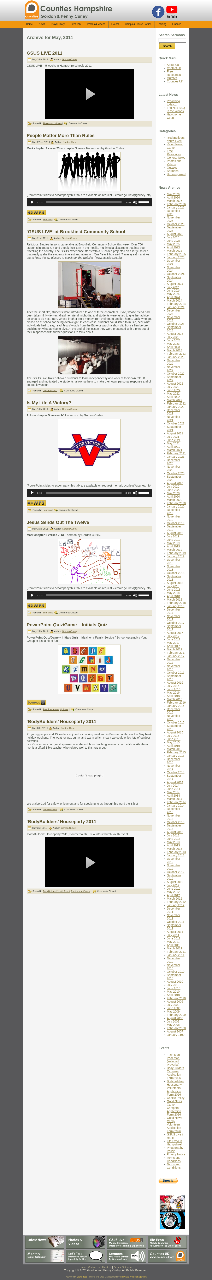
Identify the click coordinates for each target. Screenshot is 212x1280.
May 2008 (173, 1024)
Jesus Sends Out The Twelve (58, 522)
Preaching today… (173, 102)
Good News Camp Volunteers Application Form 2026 (174, 1124)
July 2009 (173, 1005)
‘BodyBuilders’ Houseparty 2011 (61, 721)
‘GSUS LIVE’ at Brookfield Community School (76, 231)
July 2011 (173, 935)
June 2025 (173, 240)
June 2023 (173, 340)
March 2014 (174, 799)
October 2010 (175, 971)
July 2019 (173, 536)
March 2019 (174, 549)
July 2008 (173, 1021)
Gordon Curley (69, 59)
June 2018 (173, 589)
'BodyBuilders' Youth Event (56, 891)
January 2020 (175, 506)
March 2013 (174, 848)
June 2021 (173, 440)
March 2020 (174, 499)
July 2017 (173, 636)
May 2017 (173, 642)
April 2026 (173, 197)
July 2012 (173, 885)
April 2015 (173, 745)
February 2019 (176, 553)
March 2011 (174, 948)
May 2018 (173, 593)
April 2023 (173, 347)
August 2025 (175, 234)
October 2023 (175, 323)
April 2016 (173, 696)
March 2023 (174, 350)
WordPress (82, 1277)
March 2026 (174, 200)
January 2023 (175, 357)
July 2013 (173, 835)
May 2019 (173, 543)
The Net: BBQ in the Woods (176, 109)
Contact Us (174, 68)
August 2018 (175, 583)
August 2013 (175, 832)
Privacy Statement (123, 1267)
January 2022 (175, 406)
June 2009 (173, 1008)
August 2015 (175, 732)
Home (83, 1267)
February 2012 (176, 902)
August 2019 (175, 533)
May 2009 (173, 1011)
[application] (89, 202)
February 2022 (176, 403)
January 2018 (175, 606)
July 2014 (173, 785)
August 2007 (175, 1031)
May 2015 (173, 742)
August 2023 (175, 333)
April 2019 (173, 546)
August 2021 (175, 433)
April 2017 (173, 646)
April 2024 (173, 297)
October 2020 (175, 473)
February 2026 (176, 204)
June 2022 (173, 390)
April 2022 (173, 396)
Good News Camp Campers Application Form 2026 (174, 1108)
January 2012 (175, 905)
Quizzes (64, 709)
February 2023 (176, 353)
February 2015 (176, 752)
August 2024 (175, 284)
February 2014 (176, 802)
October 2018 (175, 573)
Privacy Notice (176, 1154)
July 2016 (173, 686)
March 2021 (174, 450)
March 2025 (174, 250)
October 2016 (175, 672)
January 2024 (175, 307)
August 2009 (175, 1001)
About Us (173, 64)
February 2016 (176, 702)
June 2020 (173, 490)
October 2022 (175, 373)
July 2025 (173, 237)
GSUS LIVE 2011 (44, 53)
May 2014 (173, 792)
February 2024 (176, 303)
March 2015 (174, 749)
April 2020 (173, 496)
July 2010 (173, 985)
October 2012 (175, 872)
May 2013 (173, 842)
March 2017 (174, 649)
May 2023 (173, 343)
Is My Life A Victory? (49, 402)
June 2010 (173, 988)
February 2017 (176, 652)
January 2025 (175, 257)
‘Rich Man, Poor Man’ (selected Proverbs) (174, 1059)
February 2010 (176, 998)
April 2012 (173, 895)
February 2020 (176, 503)
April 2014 (173, 795)
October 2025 (175, 224)
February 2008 (176, 1028)
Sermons (47, 219)
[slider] (84, 202)
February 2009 (176, 1014)
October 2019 (175, 523)
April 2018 (173, 596)
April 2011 (173, 945)
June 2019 (173, 539)
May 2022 (173, 393)
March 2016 (174, 699)
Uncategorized (176, 174)
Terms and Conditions (174, 1159)
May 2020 (173, 493)
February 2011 (176, 951)
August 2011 (175, 931)
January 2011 (175, 955)
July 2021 (173, 436)
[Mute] (135, 202)
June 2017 (173, 639)
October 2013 (175, 822)
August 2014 (175, 782)
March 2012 (174, 898)
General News (50, 390)
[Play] (32, 202)
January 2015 (175, 755)
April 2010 (173, 995)
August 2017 (175, 632)
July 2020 (173, 486)
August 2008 (175, 1018)
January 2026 (175, 207)
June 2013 (173, 838)
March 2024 (174, 300)
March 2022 (174, 400)
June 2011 (173, 938)
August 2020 (175, 483)
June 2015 (173, 739)
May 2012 (173, 892)
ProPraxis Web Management (133, 1277)
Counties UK (175, 81)
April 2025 (173, 247)
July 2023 (173, 337)
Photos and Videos (52, 123)
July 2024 (173, 287)
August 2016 (175, 682)
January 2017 (175, 656)
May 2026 (173, 194)
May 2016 (173, 692)
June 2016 (173, 689)
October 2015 (175, 722)
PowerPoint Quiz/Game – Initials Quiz (67, 624)
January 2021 (175, 456)
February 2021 (176, 453)
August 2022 (175, 383)
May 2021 (173, 443)
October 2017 (175, 622)
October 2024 (175, 274)
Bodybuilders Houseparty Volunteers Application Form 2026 (175, 1088)
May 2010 (173, 991)
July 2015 (173, 735)
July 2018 (173, 586)
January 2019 (175, 556)
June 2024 (173, 290)
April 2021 (173, 446)
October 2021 (175, 423)
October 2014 (175, 772)
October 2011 (175, 921)
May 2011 (173, 941)
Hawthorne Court (174, 116)
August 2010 (175, 981)
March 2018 (174, 599)
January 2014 (175, 805)
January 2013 (175, 855)
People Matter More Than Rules (61, 135)
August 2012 (175, 882)
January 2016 (175, 705)
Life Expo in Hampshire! (174, 1142)
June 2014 (173, 789)
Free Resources (51, 709)
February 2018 (176, 602)
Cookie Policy (175, 1098)
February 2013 (176, 852)
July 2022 (173, 387)
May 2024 (173, 293)
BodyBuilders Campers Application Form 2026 (175, 1073)
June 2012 (173, 888)
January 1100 (175, 1034)
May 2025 (173, 244)
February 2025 (176, 254)
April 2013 (173, 845)
